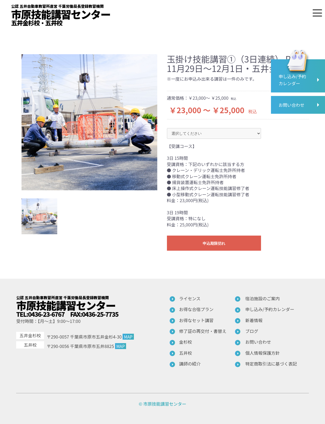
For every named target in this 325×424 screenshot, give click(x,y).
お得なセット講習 (196, 320)
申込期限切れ (214, 243)
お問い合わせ (258, 342)
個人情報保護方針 (262, 353)
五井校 (185, 353)
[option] (89, 122)
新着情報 (254, 320)
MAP (128, 336)
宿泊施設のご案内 (262, 298)
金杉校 (185, 342)
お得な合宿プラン (196, 309)
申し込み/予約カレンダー (269, 309)
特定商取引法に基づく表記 (271, 363)
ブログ (251, 331)
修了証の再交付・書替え (202, 331)
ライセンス (190, 298)
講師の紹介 (190, 363)
